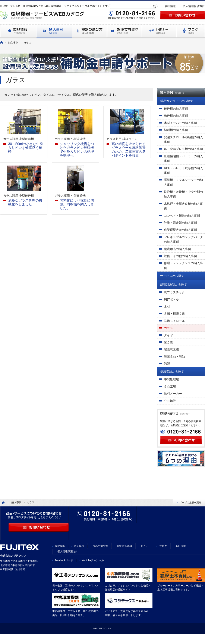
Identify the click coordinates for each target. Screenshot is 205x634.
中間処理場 (171, 379)
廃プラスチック (174, 292)
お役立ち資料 (124, 546)
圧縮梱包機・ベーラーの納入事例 (183, 158)
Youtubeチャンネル (93, 560)
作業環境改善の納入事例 (180, 229)
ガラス (168, 328)
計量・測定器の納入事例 (180, 222)
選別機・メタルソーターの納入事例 (183, 182)
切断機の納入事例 (176, 130)
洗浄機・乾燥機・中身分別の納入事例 (183, 194)
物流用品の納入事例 (177, 249)
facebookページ (64, 560)
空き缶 (168, 342)
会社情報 (170, 6)
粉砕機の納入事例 (176, 115)
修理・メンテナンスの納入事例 (183, 265)
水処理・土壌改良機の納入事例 (183, 206)
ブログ (163, 546)
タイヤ (168, 335)
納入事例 (13, 42)
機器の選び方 (100, 546)
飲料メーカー (173, 393)
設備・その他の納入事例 (180, 256)
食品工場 (170, 386)
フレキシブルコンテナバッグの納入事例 (183, 239)
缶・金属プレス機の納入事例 (183, 149)
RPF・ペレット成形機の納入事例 (183, 170)
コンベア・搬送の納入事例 (182, 215)
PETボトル (171, 299)
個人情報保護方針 (194, 6)
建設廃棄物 (171, 349)
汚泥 (167, 363)
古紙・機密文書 (174, 313)
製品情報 (60, 546)
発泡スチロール (174, 321)
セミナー (146, 546)
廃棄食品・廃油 (174, 356)
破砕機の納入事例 (176, 108)
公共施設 (170, 401)
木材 (167, 306)
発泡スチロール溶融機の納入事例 (183, 139)
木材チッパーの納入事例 (180, 123)
